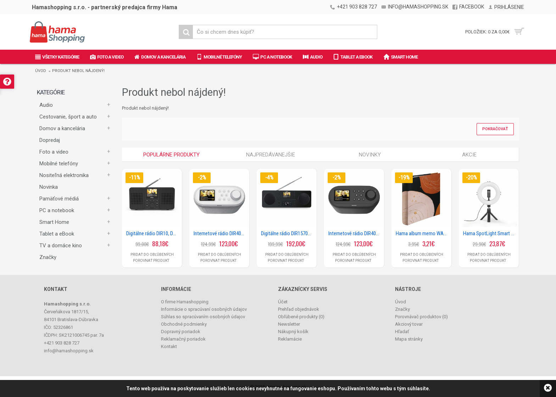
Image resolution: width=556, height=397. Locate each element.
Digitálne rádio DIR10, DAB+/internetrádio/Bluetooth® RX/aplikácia (153, 233)
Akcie (469, 154)
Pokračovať (495, 129)
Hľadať (402, 331)
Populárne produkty (171, 154)
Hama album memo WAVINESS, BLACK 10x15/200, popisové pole (423, 233)
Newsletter (289, 324)
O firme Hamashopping (184, 301)
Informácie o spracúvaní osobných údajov (204, 309)
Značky (47, 257)
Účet (283, 301)
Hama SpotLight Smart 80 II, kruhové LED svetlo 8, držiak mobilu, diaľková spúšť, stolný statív (490, 233)
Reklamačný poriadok (183, 339)
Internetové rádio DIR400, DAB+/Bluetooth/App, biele (221, 233)
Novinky (370, 154)
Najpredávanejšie (270, 154)
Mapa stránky (409, 339)
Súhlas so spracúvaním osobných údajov (203, 316)
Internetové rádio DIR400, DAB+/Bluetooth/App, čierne (355, 233)
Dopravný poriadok (180, 331)
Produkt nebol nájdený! (78, 70)
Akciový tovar (409, 324)
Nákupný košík (293, 331)
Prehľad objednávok (298, 309)
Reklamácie (290, 339)
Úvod (40, 70)
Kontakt (169, 346)
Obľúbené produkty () (301, 316)
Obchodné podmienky (184, 324)
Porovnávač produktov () (421, 316)
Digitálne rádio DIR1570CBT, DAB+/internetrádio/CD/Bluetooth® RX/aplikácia (288, 233)
